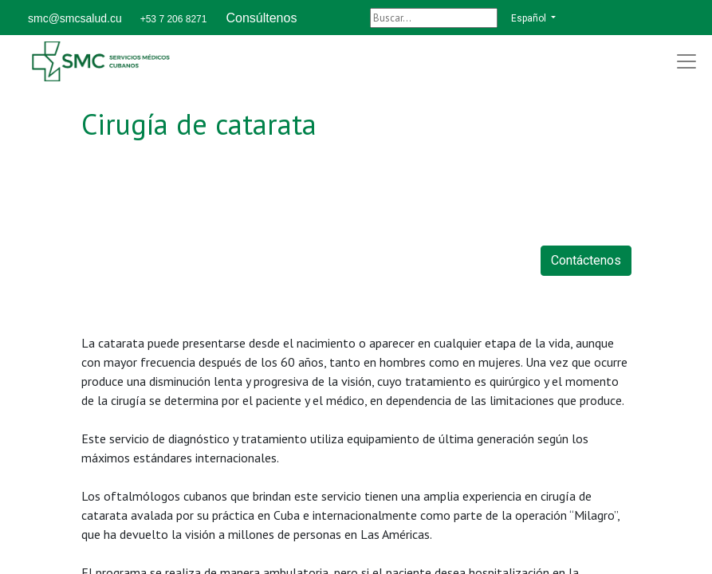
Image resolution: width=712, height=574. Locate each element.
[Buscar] (434, 18)
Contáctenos (586, 260)
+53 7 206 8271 (173, 19)
